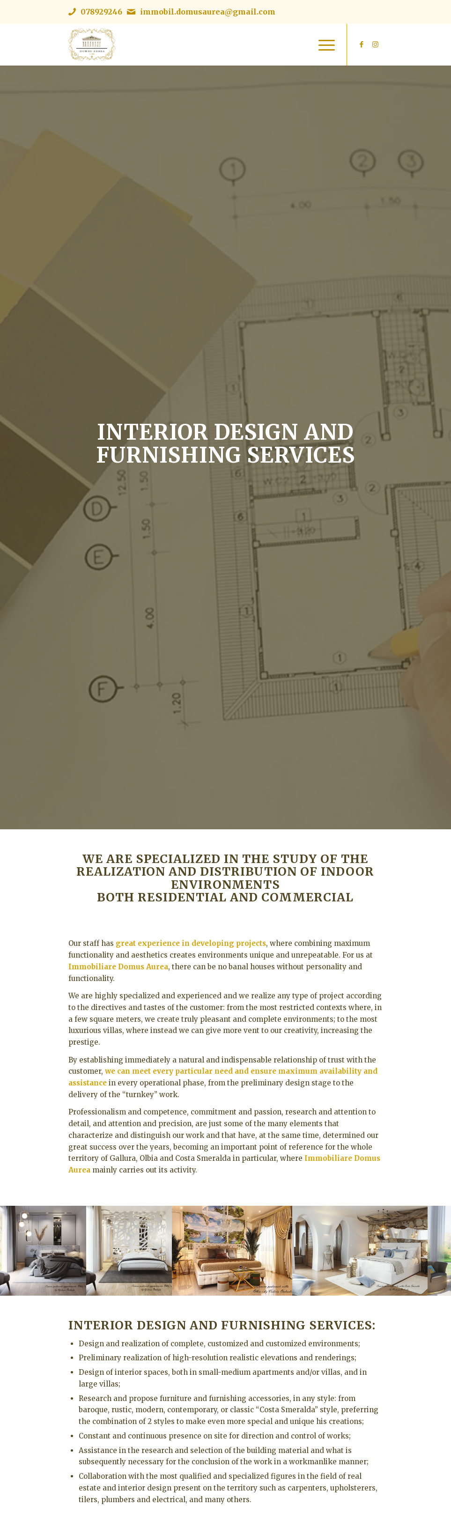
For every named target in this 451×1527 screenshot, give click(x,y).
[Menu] (322, 44)
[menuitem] (322, 44)
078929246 (101, 11)
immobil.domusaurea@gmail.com (207, 11)
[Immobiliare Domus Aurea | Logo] (91, 44)
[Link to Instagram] (376, 44)
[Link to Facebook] (362, 44)
